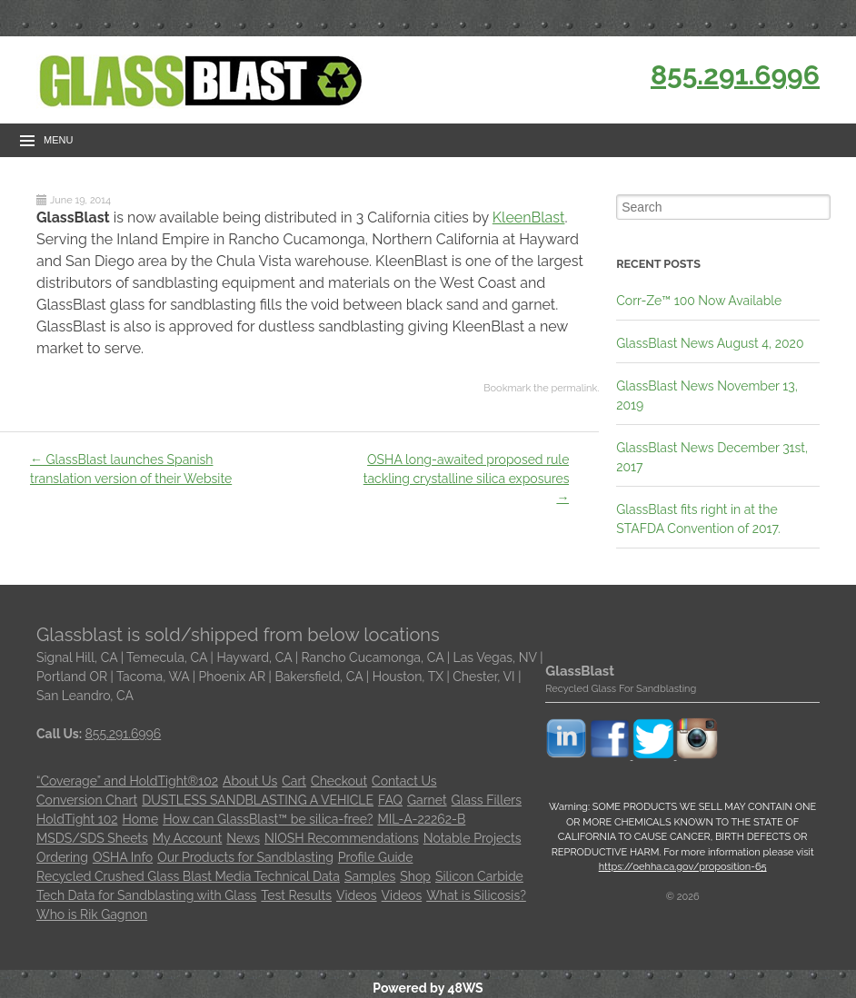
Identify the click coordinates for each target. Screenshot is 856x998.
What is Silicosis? (476, 895)
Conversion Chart (86, 800)
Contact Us (404, 781)
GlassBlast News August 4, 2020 (709, 343)
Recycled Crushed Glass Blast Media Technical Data (188, 876)
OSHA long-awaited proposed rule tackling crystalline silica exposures (466, 478)
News (243, 838)
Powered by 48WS (428, 988)
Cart (294, 781)
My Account (188, 838)
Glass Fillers (487, 800)
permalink (574, 388)
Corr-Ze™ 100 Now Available (698, 300)
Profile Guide (375, 857)
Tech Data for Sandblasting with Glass (146, 895)
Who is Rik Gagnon (91, 914)
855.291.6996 (735, 75)
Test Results (296, 895)
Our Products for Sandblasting (245, 857)
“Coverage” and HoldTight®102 (127, 781)
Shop (415, 876)
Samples (369, 876)
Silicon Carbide (479, 876)
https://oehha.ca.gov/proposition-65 (683, 867)
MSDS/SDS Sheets (92, 838)
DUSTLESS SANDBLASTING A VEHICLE (257, 800)
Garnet (427, 800)
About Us (250, 781)
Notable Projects (472, 838)
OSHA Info (123, 857)
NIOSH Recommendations (341, 838)
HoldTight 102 (77, 819)
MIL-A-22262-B (421, 819)
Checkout (339, 781)
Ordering (62, 857)
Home (141, 819)
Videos (356, 895)
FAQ (390, 800)
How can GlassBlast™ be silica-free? (268, 819)
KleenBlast (529, 217)
